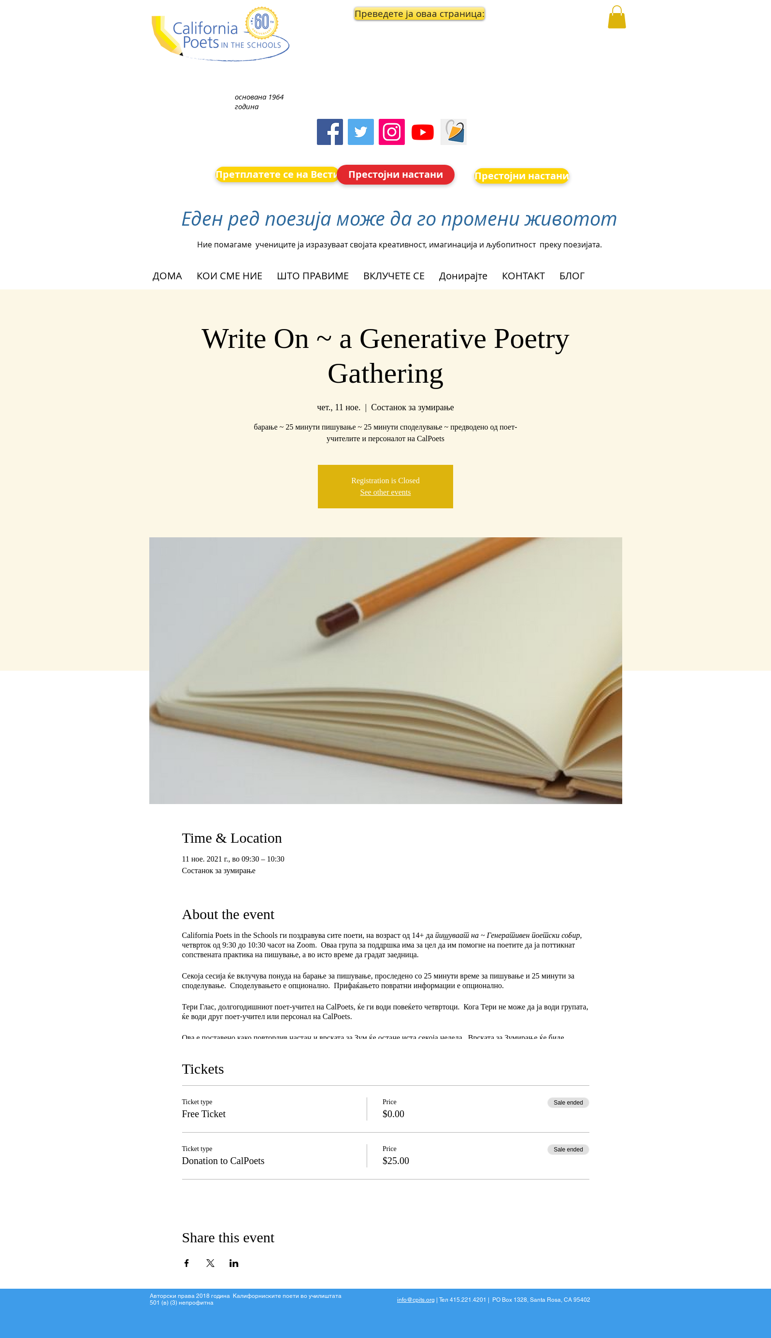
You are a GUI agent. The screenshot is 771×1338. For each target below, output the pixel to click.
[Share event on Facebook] (186, 1263)
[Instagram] (392, 132)
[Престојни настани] (396, 175)
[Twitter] (361, 132)
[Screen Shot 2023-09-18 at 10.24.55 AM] (454, 132)
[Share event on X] (210, 1263)
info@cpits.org (416, 1299)
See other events (385, 492)
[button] (396, 13)
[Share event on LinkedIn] (234, 1263)
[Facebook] (330, 132)
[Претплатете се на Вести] (277, 174)
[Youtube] (423, 132)
